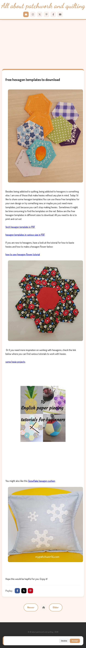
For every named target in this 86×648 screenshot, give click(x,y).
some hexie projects (15, 361)
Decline (64, 641)
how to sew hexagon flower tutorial (22, 254)
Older (56, 607)
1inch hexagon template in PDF (20, 226)
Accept (75, 641)
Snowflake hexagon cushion (41, 480)
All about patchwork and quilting (43, 6)
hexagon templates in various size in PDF (25, 234)
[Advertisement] (43, 44)
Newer (30, 607)
